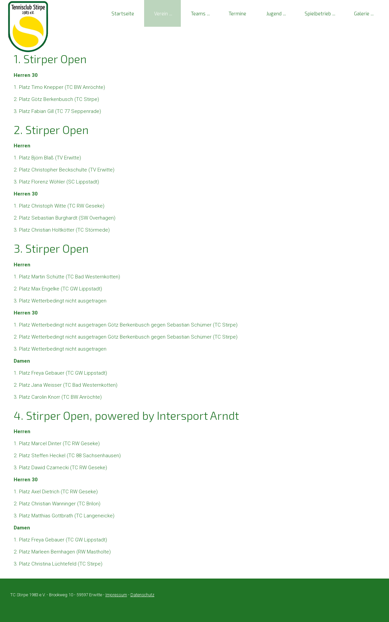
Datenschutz (142, 594)
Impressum (116, 594)
